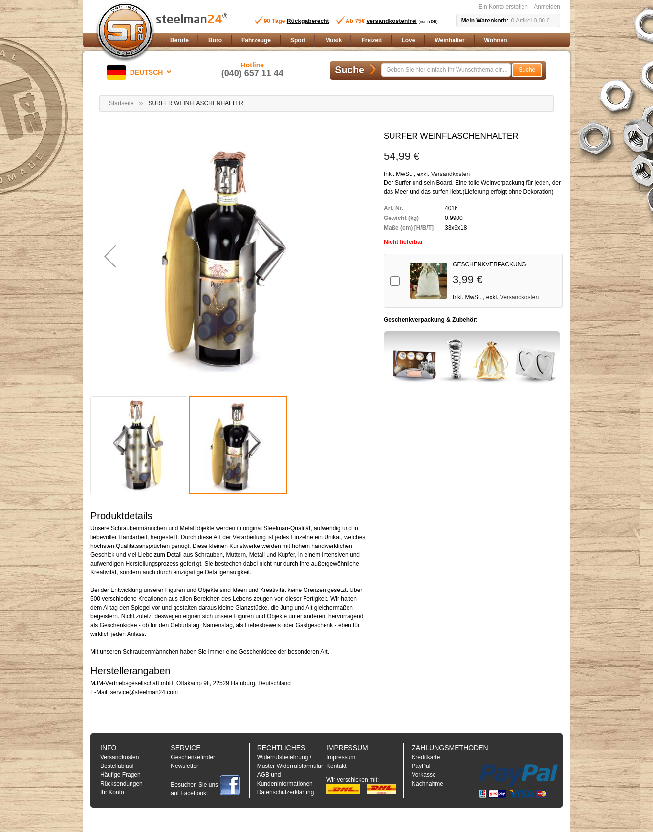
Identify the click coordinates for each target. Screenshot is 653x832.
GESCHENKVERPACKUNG (489, 264)
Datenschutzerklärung (285, 792)
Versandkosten (450, 174)
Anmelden (547, 6)
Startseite (121, 103)
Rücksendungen (121, 783)
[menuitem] (179, 40)
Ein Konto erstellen (503, 6)
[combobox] (446, 70)
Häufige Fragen (120, 774)
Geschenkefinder (193, 757)
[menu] (363, 40)
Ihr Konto (112, 792)
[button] (141, 72)
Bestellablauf (117, 766)
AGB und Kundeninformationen (285, 779)
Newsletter (184, 766)
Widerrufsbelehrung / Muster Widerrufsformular (290, 761)
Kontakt (336, 766)
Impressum (340, 757)
